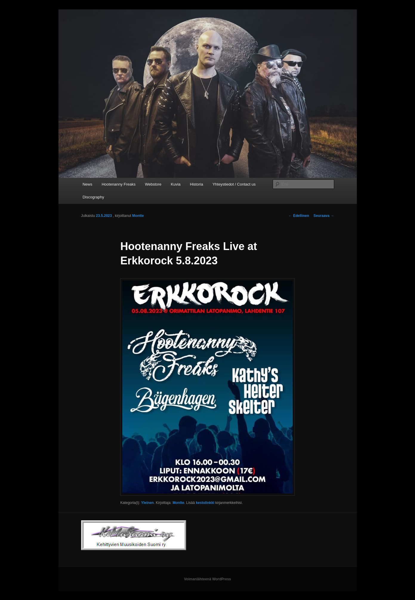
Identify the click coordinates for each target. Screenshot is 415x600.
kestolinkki (205, 503)
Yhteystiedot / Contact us (234, 184)
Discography (93, 197)
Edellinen (299, 216)
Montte (138, 216)
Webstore (153, 184)
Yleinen (147, 503)
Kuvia (176, 184)
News (87, 184)
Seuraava (324, 216)
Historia (196, 184)
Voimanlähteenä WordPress (207, 579)
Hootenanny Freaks (118, 184)
